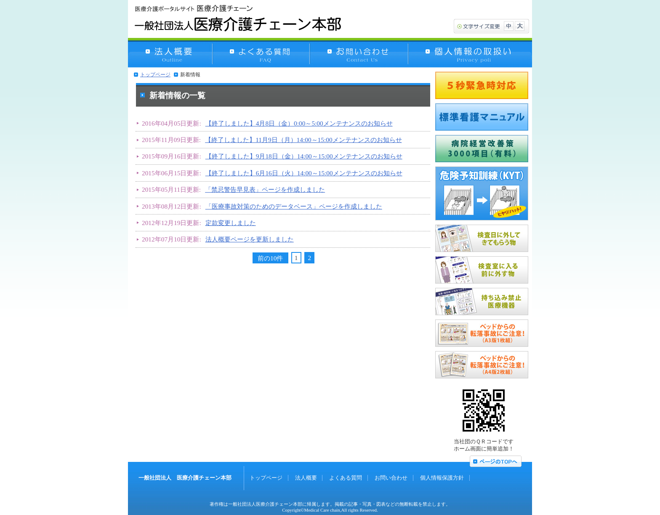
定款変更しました (230, 222)
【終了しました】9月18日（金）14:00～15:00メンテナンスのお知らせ (303, 156)
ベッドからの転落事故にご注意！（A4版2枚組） (481, 364)
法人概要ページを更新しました (249, 239)
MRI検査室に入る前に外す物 (481, 270)
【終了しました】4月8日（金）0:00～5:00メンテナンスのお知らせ (299, 123)
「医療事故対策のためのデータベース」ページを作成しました (293, 206)
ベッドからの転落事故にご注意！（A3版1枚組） (481, 333)
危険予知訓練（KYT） (481, 193)
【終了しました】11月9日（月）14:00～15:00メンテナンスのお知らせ (303, 139)
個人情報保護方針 (470, 52)
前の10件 (270, 257)
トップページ (155, 74)
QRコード (483, 410)
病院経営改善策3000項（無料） (481, 148)
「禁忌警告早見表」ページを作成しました (265, 189)
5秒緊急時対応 (481, 85)
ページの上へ (496, 461)
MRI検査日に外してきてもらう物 (481, 238)
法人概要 (170, 52)
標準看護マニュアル (481, 117)
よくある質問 (261, 52)
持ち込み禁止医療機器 (481, 301)
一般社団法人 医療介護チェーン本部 (243, 18)
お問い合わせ (359, 52)
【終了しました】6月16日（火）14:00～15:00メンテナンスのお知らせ (303, 173)
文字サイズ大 (521, 26)
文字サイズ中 (508, 26)
